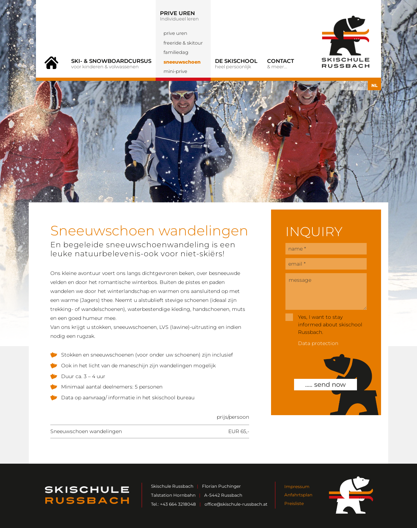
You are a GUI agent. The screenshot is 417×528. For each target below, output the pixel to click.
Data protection (318, 343)
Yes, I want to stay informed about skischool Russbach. (330, 324)
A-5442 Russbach (223, 495)
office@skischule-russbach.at (236, 504)
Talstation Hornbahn (173, 495)
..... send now (325, 385)
